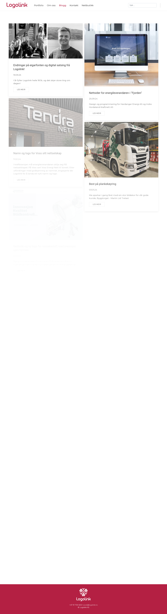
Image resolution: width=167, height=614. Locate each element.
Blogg (62, 5)
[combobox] (142, 5)
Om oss (51, 5)
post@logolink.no (91, 605)
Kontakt (74, 5)
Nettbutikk (87, 5)
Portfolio (38, 5)
